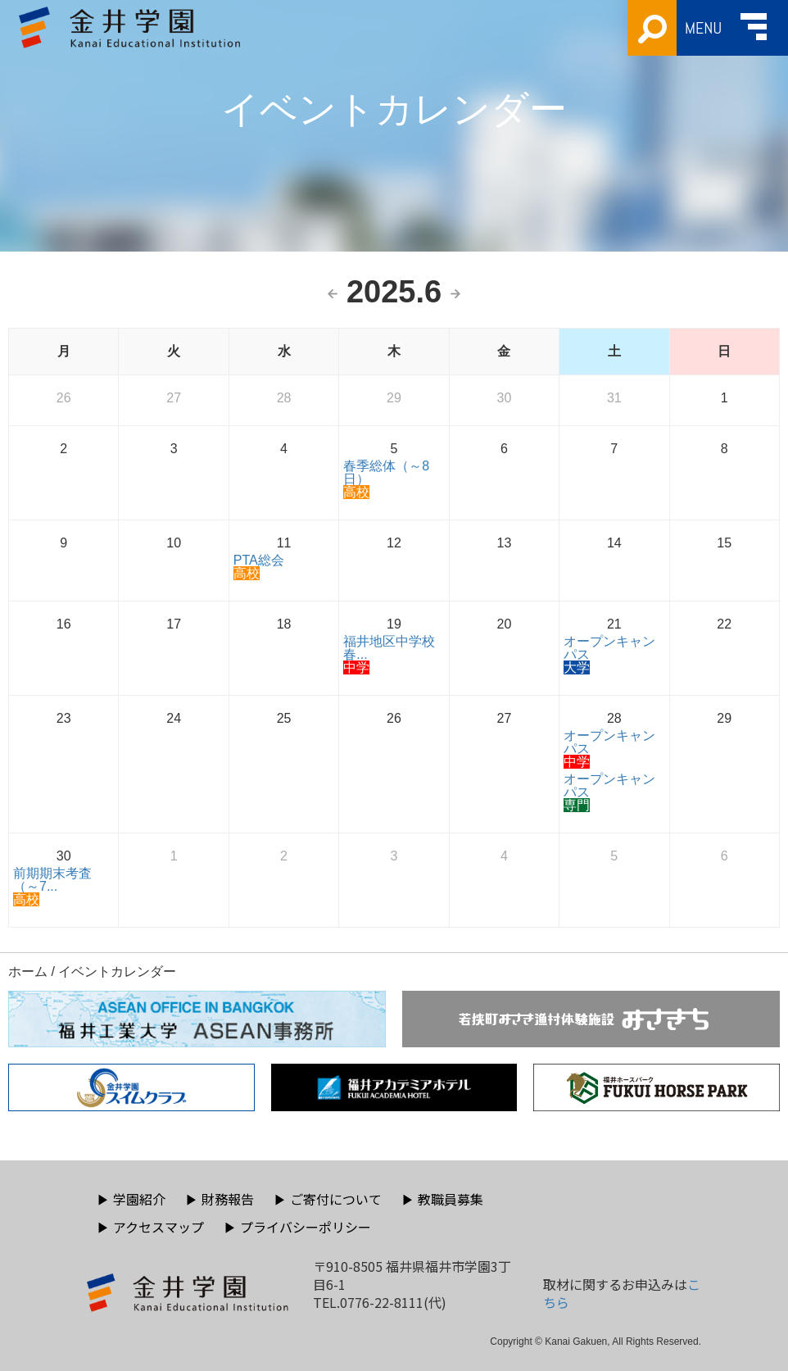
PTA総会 (258, 560)
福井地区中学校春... (389, 647)
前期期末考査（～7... (52, 879)
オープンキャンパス (609, 647)
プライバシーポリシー (297, 1227)
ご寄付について (328, 1199)
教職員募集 (442, 1199)
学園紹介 (131, 1199)
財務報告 (219, 1199)
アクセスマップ (150, 1227)
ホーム (28, 971)
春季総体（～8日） (386, 472)
